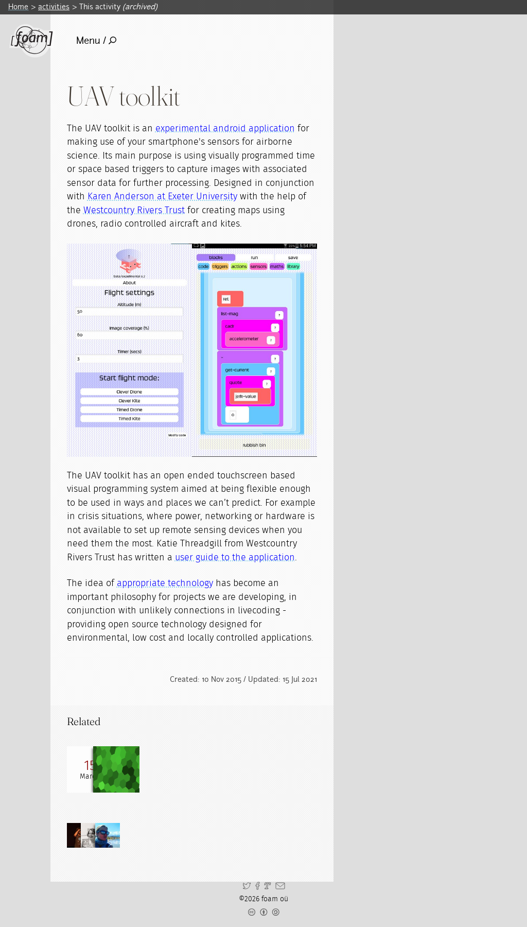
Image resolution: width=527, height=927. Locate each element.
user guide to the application (235, 557)
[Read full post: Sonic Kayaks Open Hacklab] (90, 769)
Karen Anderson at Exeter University (162, 196)
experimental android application (225, 128)
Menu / (96, 40)
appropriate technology (165, 583)
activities (53, 6)
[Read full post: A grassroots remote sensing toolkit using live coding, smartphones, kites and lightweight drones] (136, 769)
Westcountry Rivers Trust (134, 210)
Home (18, 6)
